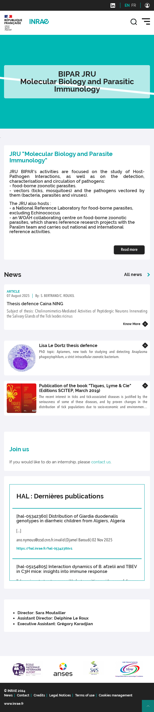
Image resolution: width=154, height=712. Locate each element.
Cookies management (115, 695)
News (8, 695)
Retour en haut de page (150, 708)
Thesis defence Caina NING (35, 303)
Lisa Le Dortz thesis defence (68, 345)
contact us (101, 462)
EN (127, 5)
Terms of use (84, 695)
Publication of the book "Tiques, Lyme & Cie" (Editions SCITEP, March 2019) (85, 388)
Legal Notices (60, 695)
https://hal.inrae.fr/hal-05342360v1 (44, 548)
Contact (23, 695)
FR (133, 5)
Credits (39, 695)
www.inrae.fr (14, 704)
